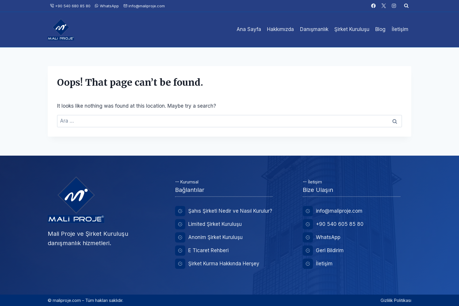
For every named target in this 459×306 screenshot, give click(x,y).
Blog (380, 29)
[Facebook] (373, 6)
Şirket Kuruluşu (351, 29)
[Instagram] (393, 6)
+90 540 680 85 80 (70, 6)
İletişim (400, 29)
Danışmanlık (314, 29)
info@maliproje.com (144, 6)
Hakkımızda (280, 29)
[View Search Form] (406, 6)
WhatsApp (107, 6)
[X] (383, 6)
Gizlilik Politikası (396, 300)
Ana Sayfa (249, 29)
